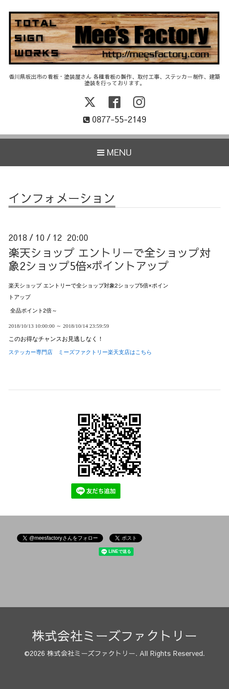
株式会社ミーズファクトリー (114, 635)
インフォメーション (61, 199)
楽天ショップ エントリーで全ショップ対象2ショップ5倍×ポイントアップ (109, 259)
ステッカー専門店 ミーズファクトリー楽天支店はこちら (80, 352)
